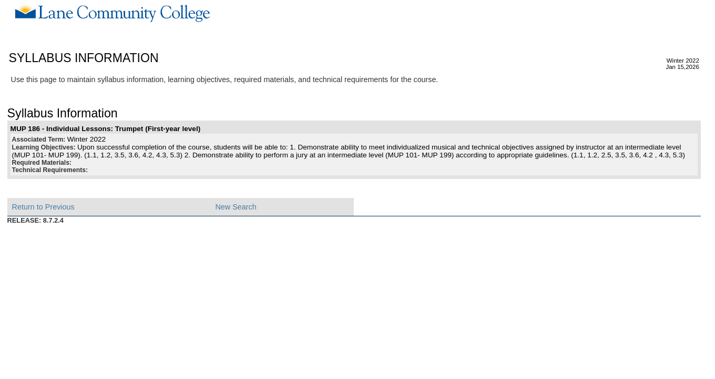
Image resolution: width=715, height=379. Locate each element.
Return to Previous (43, 207)
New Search (235, 207)
